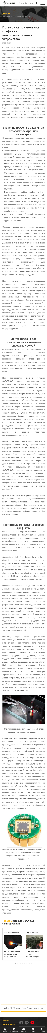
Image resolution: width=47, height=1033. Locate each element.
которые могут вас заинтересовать (18, 922)
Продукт (5, 1020)
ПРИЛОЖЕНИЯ (8, 1024)
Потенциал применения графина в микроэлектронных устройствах (26, 16)
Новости (6, 16)
